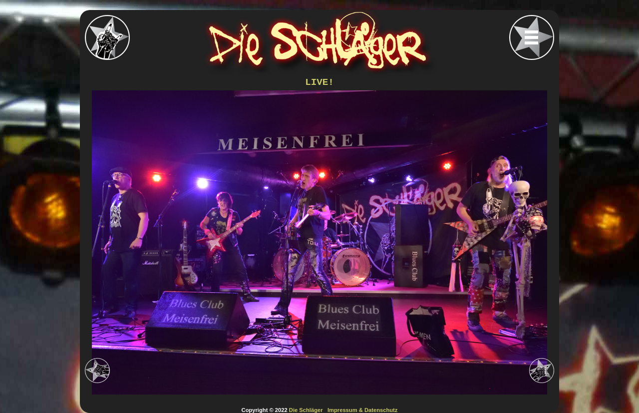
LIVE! (319, 82)
